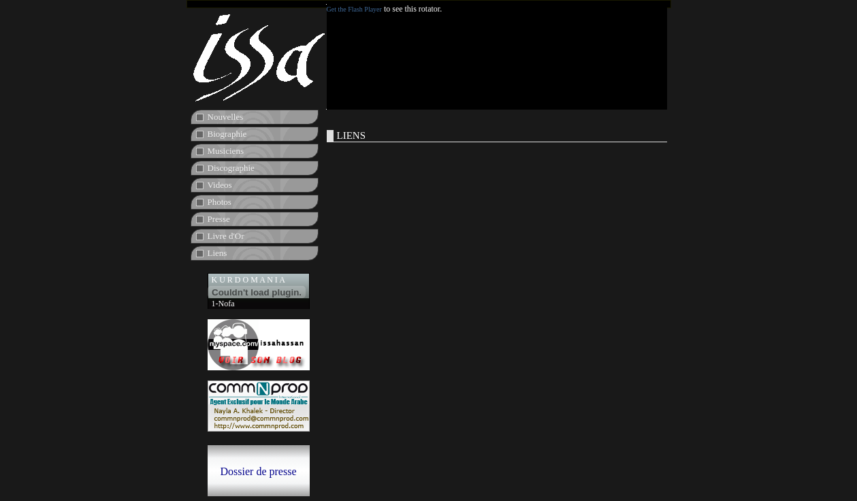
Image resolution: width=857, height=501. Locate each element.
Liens (217, 253)
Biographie (227, 134)
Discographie (231, 168)
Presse (219, 219)
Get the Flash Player (354, 9)
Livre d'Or (226, 236)
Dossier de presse (259, 471)
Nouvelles (226, 117)
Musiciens (226, 151)
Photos (219, 202)
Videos (220, 185)
